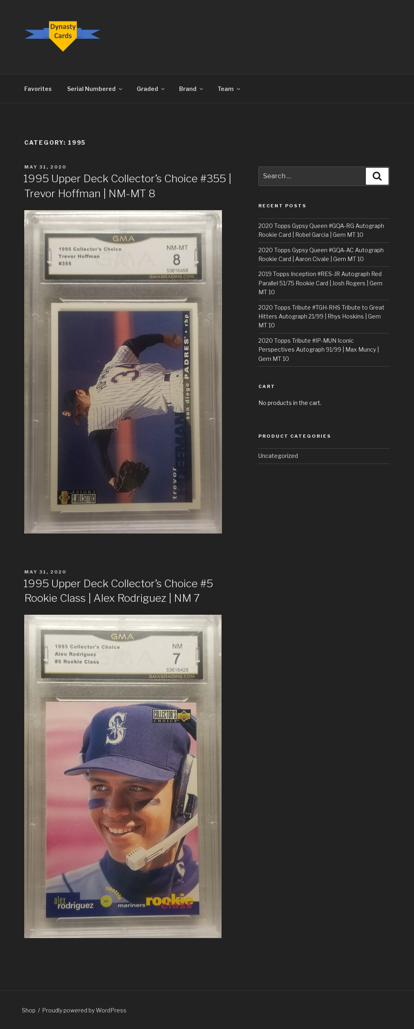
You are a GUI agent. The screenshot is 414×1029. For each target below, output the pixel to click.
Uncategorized (278, 455)
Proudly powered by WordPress (84, 1010)
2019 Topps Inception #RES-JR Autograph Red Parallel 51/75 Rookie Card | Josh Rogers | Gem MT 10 (320, 282)
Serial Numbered (95, 88)
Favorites (38, 88)
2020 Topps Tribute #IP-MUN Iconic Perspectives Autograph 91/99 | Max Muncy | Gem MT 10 (318, 349)
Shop (29, 1010)
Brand (191, 88)
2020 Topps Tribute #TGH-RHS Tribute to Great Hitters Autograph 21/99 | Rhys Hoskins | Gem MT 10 (321, 316)
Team (229, 88)
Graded (151, 88)
